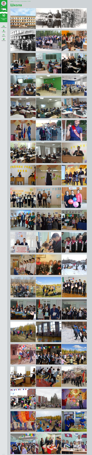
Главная (11, 1)
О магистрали (3, 26)
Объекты (3, 35)
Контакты (4, 39)
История (3, 30)
